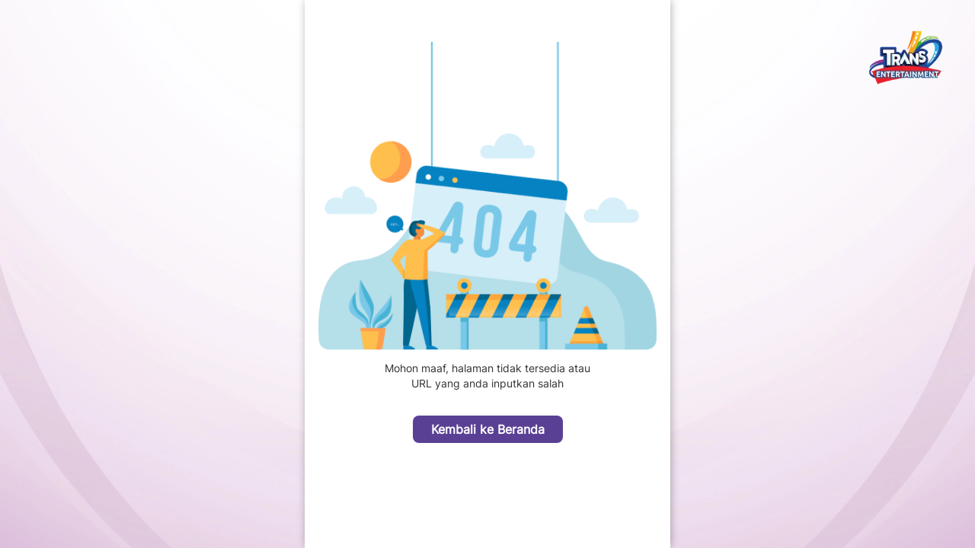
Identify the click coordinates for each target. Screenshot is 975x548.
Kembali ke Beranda (488, 429)
